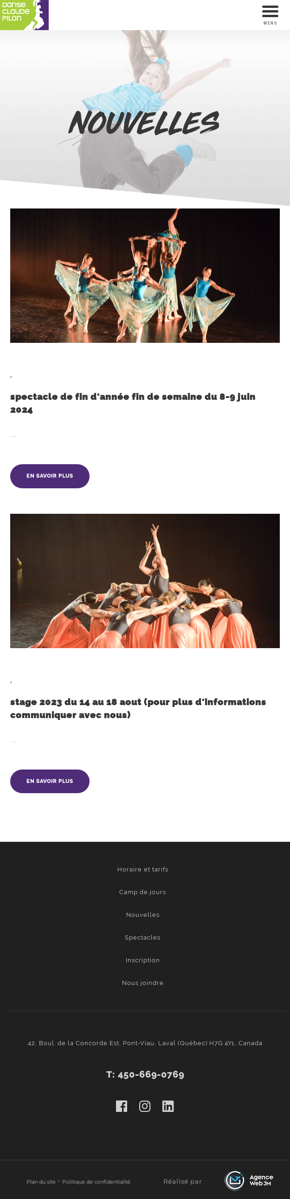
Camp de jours (142, 892)
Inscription (143, 960)
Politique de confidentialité (96, 1182)
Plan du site (41, 1182)
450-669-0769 (151, 1074)
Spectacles (143, 937)
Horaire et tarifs (142, 869)
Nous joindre (143, 982)
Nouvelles (143, 914)
